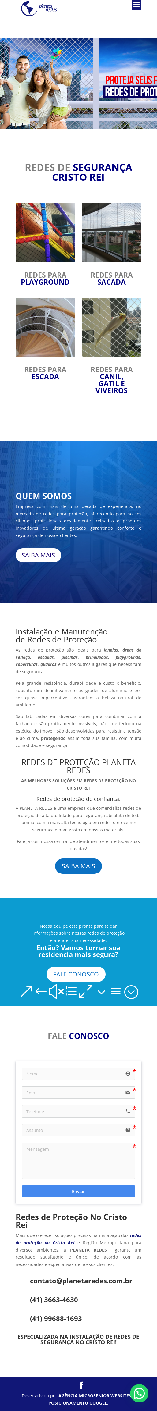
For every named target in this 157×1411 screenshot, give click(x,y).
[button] (139, 1393)
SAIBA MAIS (38, 555)
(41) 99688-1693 (56, 1318)
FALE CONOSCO (76, 974)
